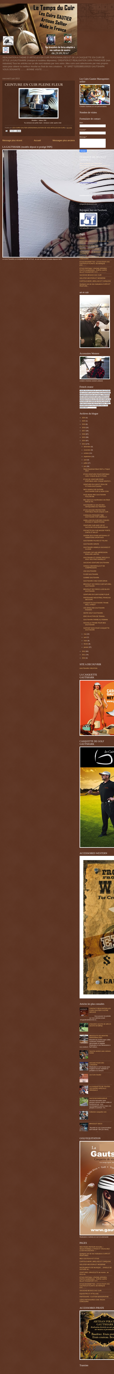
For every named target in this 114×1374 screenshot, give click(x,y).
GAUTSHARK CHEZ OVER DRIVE (95, 581)
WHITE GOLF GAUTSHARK (93, 613)
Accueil (37, 140)
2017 (84, 431)
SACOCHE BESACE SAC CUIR (91, 275)
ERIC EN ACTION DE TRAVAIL (94, 616)
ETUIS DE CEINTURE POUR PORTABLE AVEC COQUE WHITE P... (97, 480)
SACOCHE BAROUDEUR (98, 1098)
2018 (84, 427)
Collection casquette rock (97, 1112)
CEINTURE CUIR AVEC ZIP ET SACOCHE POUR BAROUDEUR (95, 526)
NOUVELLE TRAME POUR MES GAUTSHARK (94, 623)
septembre (87, 456)
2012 (84, 651)
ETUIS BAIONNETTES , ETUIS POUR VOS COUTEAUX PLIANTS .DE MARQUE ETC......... (95, 263)
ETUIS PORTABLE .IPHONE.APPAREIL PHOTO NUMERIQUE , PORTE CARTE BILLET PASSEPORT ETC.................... (93, 270)
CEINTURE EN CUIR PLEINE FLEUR (96, 594)
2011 (84, 655)
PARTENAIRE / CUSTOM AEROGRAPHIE (94, 1297)
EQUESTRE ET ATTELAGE (89, 246)
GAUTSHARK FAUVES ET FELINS (95, 541)
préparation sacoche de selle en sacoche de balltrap (100, 1025)
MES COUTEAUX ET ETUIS (89, 249)
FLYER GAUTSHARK (90, 574)
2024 (84, 418)
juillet (86, 463)
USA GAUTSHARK (89, 571)
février (86, 644)
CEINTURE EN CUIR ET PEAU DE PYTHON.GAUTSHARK (95, 485)
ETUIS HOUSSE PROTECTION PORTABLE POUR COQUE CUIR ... (96, 511)
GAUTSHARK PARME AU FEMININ (95, 620)
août (85, 460)
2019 (84, 424)
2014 (84, 440)
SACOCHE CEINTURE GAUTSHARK (96, 563)
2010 (84, 658)
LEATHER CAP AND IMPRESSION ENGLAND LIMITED (95, 553)
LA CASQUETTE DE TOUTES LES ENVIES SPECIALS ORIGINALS (99, 1088)
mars (86, 641)
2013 (84, 444)
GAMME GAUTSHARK (91, 577)
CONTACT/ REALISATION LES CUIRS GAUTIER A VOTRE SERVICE (100, 1010)
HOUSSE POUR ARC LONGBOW (96, 1064)
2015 (84, 437)
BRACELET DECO (95, 1124)
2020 (84, 421)
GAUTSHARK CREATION (88, 668)
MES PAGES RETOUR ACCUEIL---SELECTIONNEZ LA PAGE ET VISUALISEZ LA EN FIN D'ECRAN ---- (95, 1248)
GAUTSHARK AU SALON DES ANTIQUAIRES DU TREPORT (94, 506)
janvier (86, 647)
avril (85, 637)
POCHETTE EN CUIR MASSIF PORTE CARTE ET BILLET (96, 531)
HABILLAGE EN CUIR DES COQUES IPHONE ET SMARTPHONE (96, 521)
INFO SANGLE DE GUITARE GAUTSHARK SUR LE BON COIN (96, 490)
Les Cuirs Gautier (95, 1075)
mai (85, 634)
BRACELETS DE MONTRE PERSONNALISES (98, 1036)
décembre (87, 447)
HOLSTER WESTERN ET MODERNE (92, 278)
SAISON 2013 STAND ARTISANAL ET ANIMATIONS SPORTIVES (96, 536)
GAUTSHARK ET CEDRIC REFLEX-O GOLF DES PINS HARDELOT (96, 558)
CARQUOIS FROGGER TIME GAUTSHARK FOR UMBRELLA (95, 516)
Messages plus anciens (64, 140)
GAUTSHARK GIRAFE (91, 544)
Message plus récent (12, 140)
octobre (86, 453)
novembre (87, 450)
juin (85, 466)
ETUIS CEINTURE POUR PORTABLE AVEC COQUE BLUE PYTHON (96, 475)
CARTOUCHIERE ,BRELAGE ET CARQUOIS (95, 281)
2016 (84, 434)
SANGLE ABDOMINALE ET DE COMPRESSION (94, 567)
